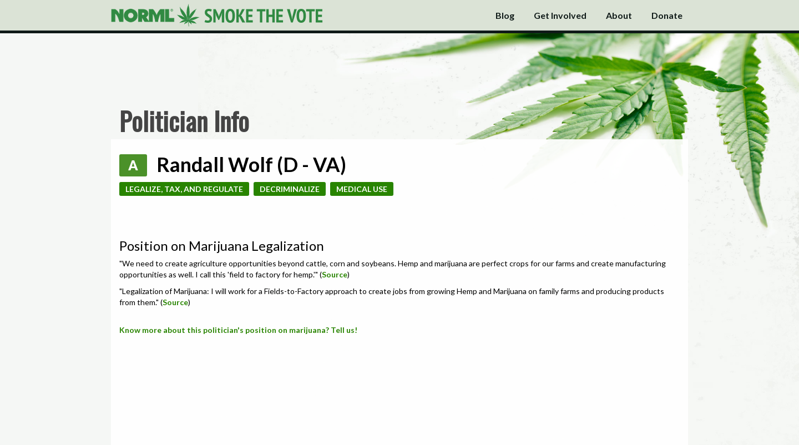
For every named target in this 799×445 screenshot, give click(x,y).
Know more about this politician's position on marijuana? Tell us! (238, 330)
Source (334, 274)
